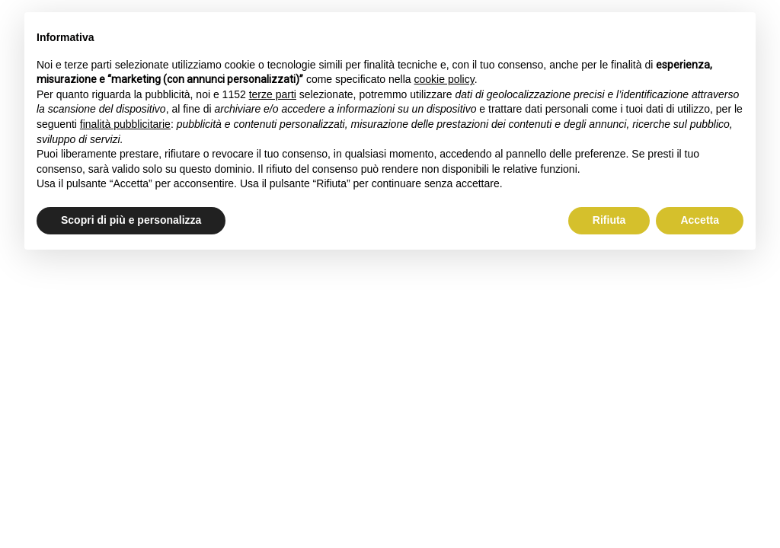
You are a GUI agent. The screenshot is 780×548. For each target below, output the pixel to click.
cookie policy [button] (444, 79)
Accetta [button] (699, 220)
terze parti (272, 94)
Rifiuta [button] (609, 220)
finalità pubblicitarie (125, 124)
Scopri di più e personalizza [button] (131, 220)
